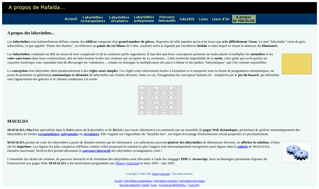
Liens (154, 185)
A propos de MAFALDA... (173, 185)
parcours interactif (96, 151)
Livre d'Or (194, 185)
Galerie (145, 185)
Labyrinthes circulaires (166, 180)
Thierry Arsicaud (127, 163)
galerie (243, 146)
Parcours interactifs (130, 185)
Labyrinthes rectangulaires (138, 180)
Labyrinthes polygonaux (192, 180)
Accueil (118, 180)
